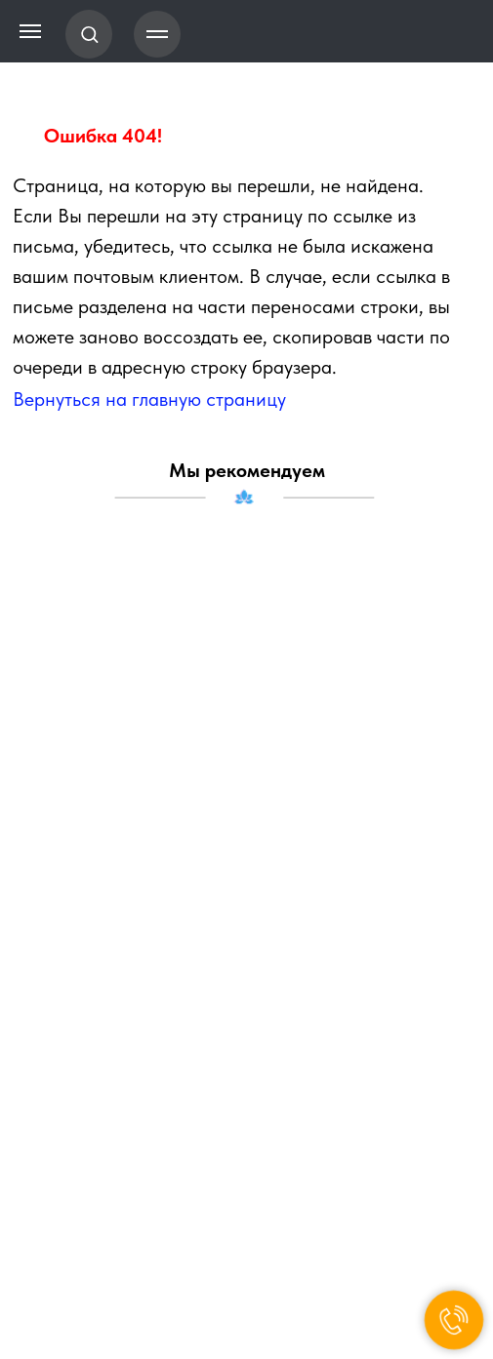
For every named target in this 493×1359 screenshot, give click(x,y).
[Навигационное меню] (157, 34)
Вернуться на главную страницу (149, 399)
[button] (89, 33)
